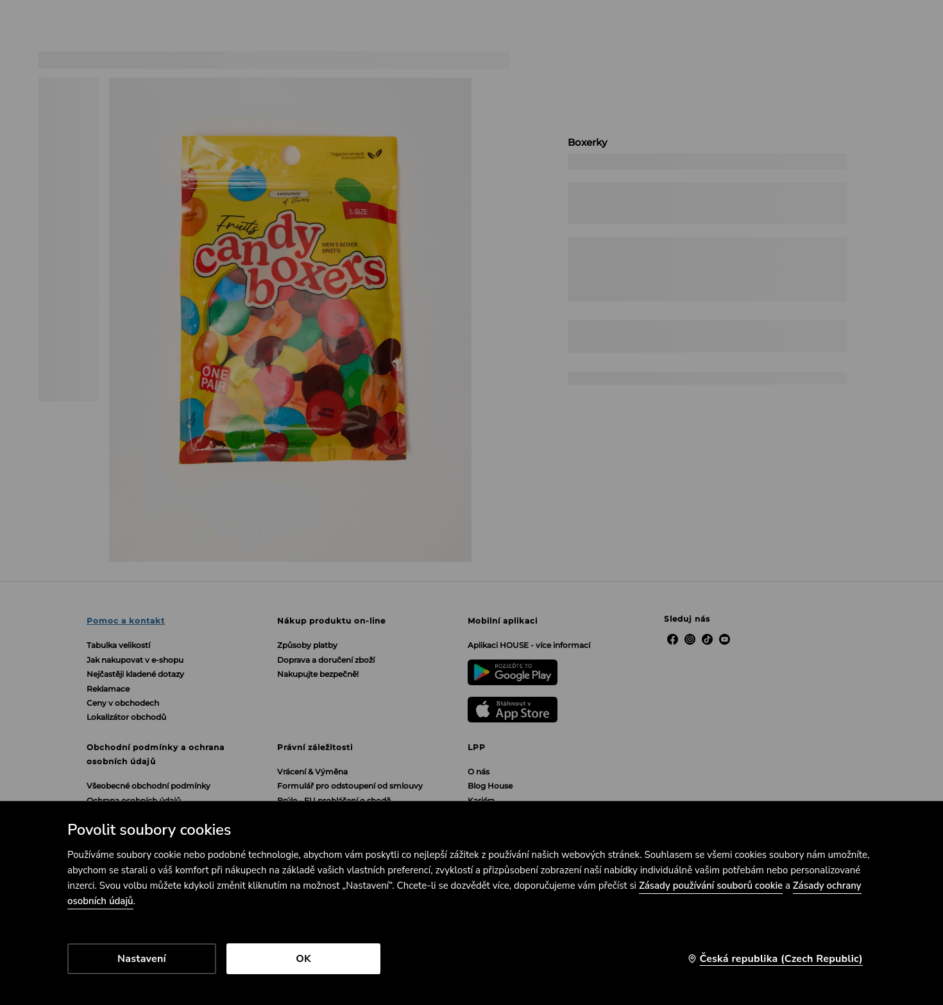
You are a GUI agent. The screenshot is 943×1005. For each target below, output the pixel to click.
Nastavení (141, 959)
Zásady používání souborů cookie (711, 885)
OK (303, 959)
